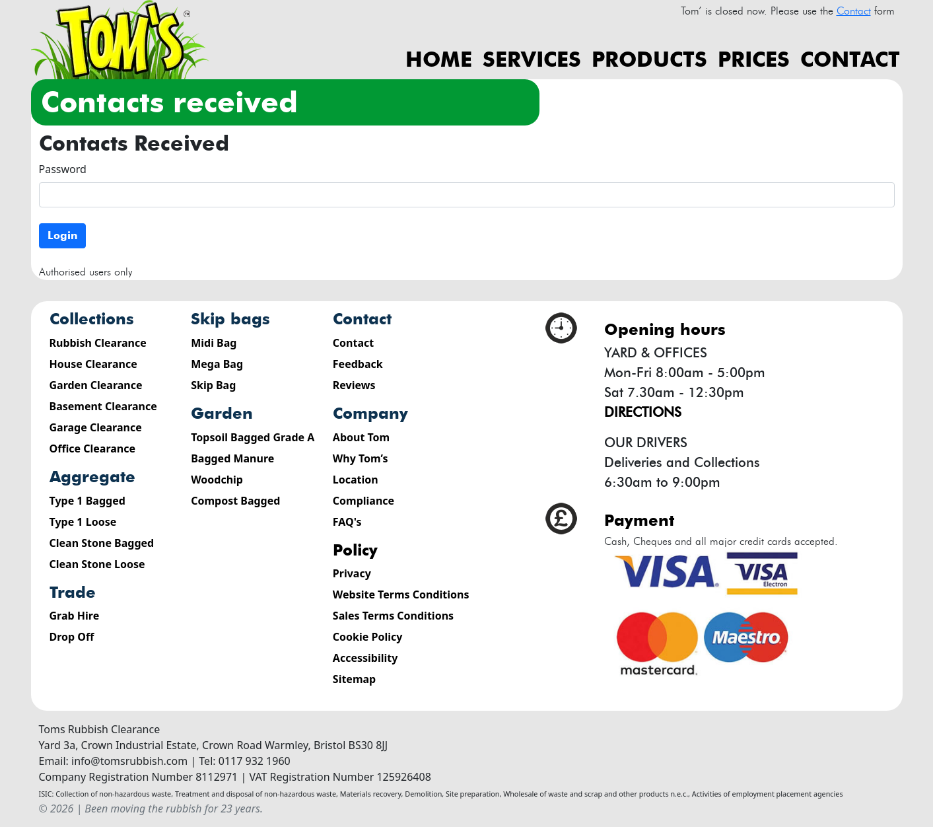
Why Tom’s (360, 458)
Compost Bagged (235, 500)
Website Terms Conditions (401, 594)
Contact (850, 59)
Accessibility (365, 658)
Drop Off (72, 636)
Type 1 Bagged (87, 500)
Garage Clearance (96, 427)
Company (370, 413)
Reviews (354, 385)
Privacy (352, 573)
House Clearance (93, 364)
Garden (222, 413)
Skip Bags (230, 318)
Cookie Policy (368, 636)
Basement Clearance (103, 406)
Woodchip (217, 479)
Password (62, 169)
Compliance (363, 500)
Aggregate (92, 476)
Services (532, 59)
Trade (73, 592)
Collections (92, 318)
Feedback (358, 364)
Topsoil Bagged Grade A (252, 437)
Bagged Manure (232, 458)
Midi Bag (213, 343)
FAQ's (347, 522)
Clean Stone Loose (97, 564)
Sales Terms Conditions (393, 615)
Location (355, 479)
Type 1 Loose (83, 522)
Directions (642, 412)
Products (649, 59)
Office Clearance (93, 448)
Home (438, 59)
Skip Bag (213, 385)
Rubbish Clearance (98, 343)
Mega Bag (217, 364)
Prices (754, 59)
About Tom (361, 437)
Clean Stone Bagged (102, 543)
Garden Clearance (96, 385)
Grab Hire (75, 615)
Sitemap (354, 679)
